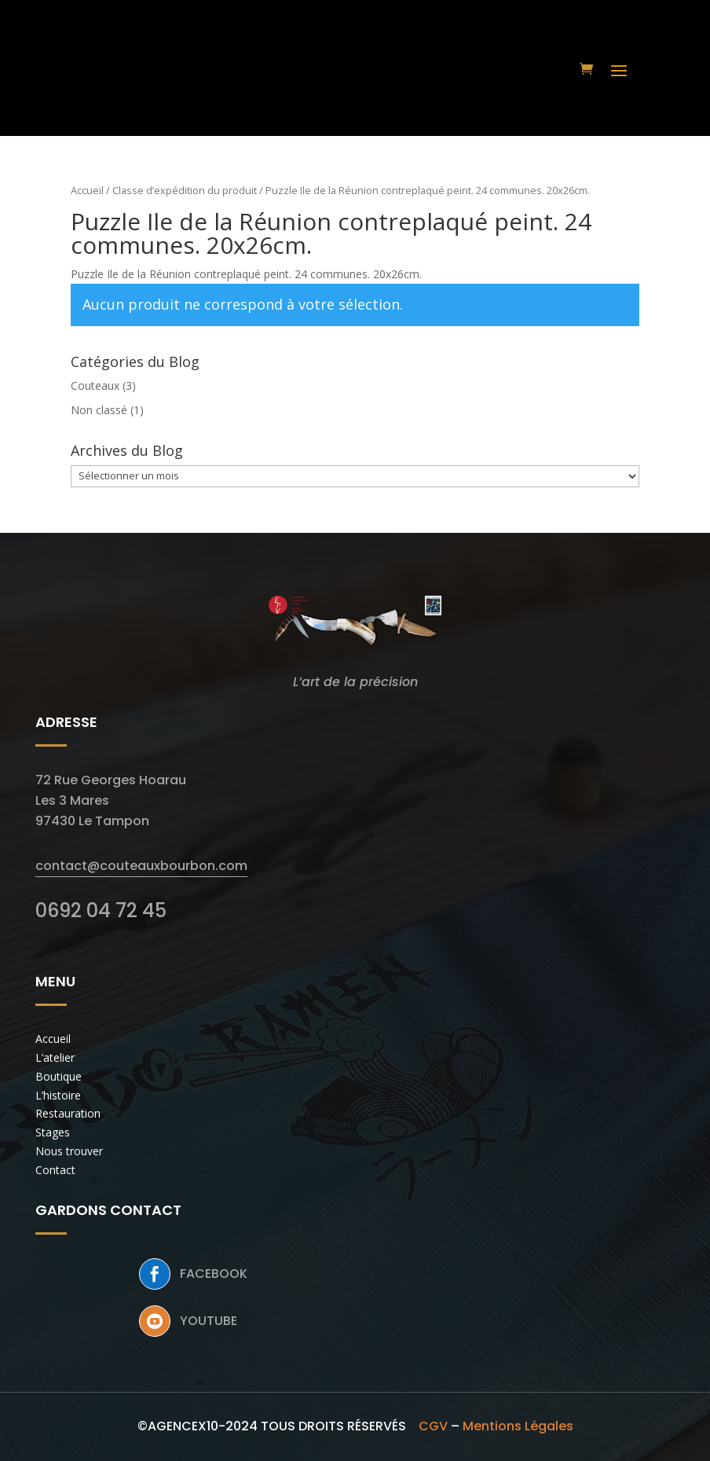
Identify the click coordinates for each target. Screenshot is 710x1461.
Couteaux (95, 385)
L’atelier (55, 1057)
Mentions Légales (518, 1426)
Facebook (213, 1274)
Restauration (68, 1113)
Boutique (58, 1076)
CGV (433, 1426)
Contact (55, 1169)
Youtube (208, 1321)
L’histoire (58, 1095)
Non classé (99, 409)
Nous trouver (69, 1150)
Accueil (87, 190)
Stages (52, 1132)
